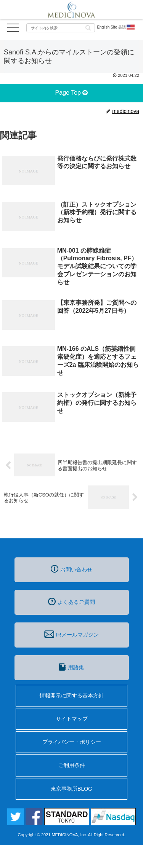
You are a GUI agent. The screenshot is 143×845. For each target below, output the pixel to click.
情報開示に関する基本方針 (72, 695)
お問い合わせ (71, 569)
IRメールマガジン (71, 634)
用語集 (71, 667)
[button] (88, 27)
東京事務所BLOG (71, 789)
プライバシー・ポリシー (71, 742)
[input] (60, 27)
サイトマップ (72, 719)
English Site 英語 (116, 27)
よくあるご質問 (71, 601)
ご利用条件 (71, 765)
